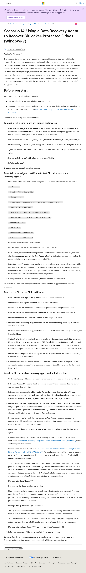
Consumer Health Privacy (67, 563)
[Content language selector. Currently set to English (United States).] (15, 557)
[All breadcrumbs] (6, 24)
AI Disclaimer (9, 563)
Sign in (81, 3)
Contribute (42, 563)
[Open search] (76, 3)
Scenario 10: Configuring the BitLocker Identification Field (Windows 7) (48, 440)
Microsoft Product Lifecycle (64, 10)
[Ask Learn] (76, 24)
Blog (32, 563)
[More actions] (80, 24)
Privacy (51, 563)
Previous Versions (22, 563)
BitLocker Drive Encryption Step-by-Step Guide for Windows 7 (31, 24)
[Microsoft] (43, 3)
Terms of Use (9, 566)
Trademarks (20, 566)
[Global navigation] (2, 3)
